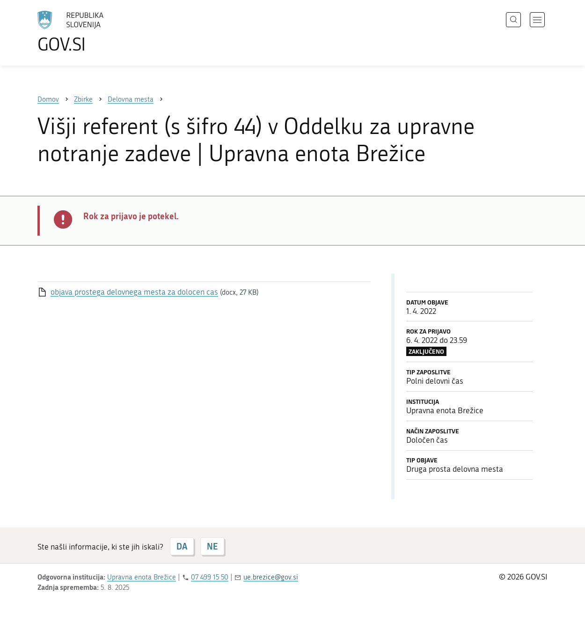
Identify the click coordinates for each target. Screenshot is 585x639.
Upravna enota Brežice (141, 577)
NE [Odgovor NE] (212, 546)
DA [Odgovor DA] (181, 546)
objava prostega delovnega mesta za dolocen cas (134, 292)
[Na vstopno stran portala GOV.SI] (96, 32)
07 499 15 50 (209, 577)
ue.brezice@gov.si (270, 577)
